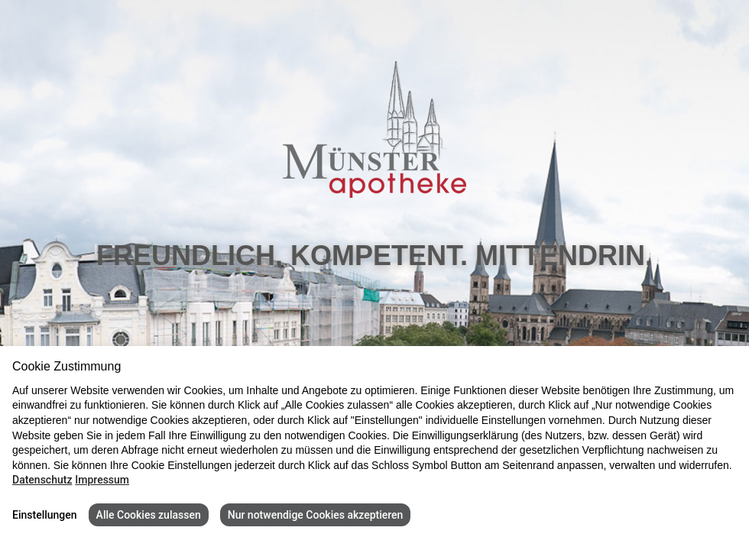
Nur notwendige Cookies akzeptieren (316, 515)
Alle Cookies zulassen (148, 515)
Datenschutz (42, 480)
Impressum (102, 480)
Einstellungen (44, 515)
